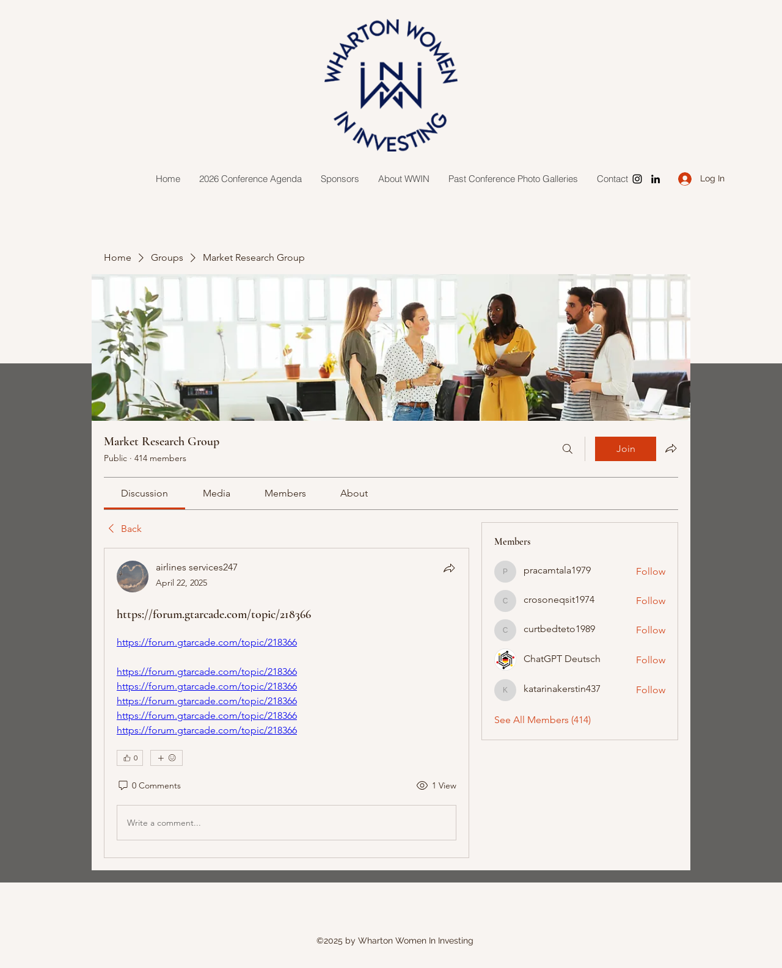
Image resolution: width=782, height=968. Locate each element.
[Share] (449, 568)
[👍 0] (130, 758)
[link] (144, 493)
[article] (286, 703)
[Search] (567, 449)
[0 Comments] (149, 786)
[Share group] (670, 448)
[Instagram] (637, 179)
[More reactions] (166, 758)
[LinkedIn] (655, 179)
